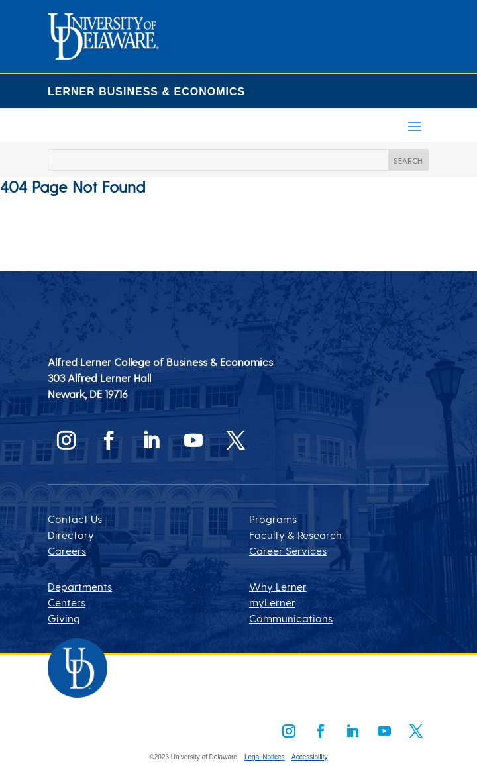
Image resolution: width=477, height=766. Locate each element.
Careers (67, 550)
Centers (66, 602)
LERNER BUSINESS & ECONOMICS (146, 91)
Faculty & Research (295, 534)
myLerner (272, 602)
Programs (273, 518)
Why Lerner (278, 586)
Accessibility (309, 757)
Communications (291, 618)
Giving (64, 618)
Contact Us (75, 518)
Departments (80, 586)
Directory (71, 534)
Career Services (288, 550)
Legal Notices (264, 757)
